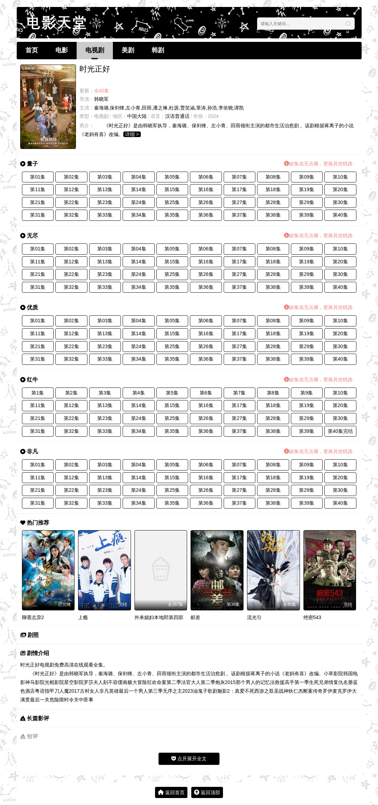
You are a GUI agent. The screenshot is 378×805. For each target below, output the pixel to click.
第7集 (239, 393)
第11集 (37, 189)
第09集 (306, 177)
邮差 (195, 617)
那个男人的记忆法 (255, 682)
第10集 (340, 177)
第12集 (71, 189)
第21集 (37, 202)
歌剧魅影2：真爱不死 (231, 691)
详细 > (132, 134)
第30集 (340, 202)
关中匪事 (83, 699)
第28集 (273, 202)
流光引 (254, 617)
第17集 (239, 189)
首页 (31, 50)
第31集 (37, 215)
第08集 (273, 177)
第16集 (206, 189)
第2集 (71, 393)
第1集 (37, 393)
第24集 (138, 202)
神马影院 (35, 682)
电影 (61, 50)
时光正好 (30, 665)
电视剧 (94, 50)
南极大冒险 (135, 682)
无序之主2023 (178, 691)
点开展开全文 (189, 758)
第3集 (105, 393)
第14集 (138, 189)
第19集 (306, 189)
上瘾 (83, 617)
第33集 (105, 215)
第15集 (172, 189)
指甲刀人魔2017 (62, 691)
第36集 (206, 215)
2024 (213, 116)
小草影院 (333, 673)
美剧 (128, 50)
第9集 (306, 393)
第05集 (172, 177)
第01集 (37, 177)
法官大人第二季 (198, 682)
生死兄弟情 (321, 682)
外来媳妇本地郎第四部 (158, 617)
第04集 (138, 177)
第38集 (273, 215)
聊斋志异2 (33, 617)
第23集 (105, 202)
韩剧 (158, 50)
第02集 (71, 177)
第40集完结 (340, 431)
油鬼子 (200, 691)
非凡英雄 (109, 691)
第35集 (172, 215)
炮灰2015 (225, 682)
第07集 (239, 177)
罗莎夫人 (93, 682)
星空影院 (74, 682)
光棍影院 (54, 682)
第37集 (239, 215)
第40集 (340, 215)
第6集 (206, 393)
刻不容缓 (113, 682)
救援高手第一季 (292, 682)
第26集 (206, 202)
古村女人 (89, 691)
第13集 (105, 189)
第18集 (273, 189)
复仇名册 (343, 682)
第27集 (239, 202)
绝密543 (312, 617)
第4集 (138, 393)
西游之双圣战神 (271, 691)
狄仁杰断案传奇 (305, 691)
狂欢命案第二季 (164, 682)
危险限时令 (61, 699)
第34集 (138, 215)
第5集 (172, 393)
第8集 (273, 393)
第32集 (71, 215)
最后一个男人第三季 (141, 691)
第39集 (306, 215)
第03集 (105, 177)
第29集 (306, 202)
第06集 (206, 177)
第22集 (71, 202)
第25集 (172, 202)
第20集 (340, 189)
